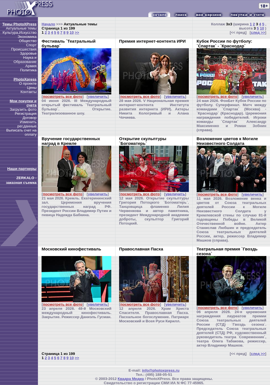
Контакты (28, 92)
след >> (258, 32)
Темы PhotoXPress (19, 24)
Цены (32, 88)
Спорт (31, 45)
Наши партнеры (22, 169)
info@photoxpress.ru (160, 370)
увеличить (97, 96)
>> (77, 32)
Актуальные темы (21, 28)
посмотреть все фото (62, 96)
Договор (30, 118)
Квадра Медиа (131, 379)
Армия (31, 66)
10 (71, 32)
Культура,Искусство (20, 32)
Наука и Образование (25, 59)
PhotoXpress (25, 79)
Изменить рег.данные (27, 124)
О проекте (28, 83)
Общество (28, 41)
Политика (28, 70)
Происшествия (24, 49)
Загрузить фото (23, 109)
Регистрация (26, 113)
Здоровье (28, 53)
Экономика (27, 37)
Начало (48, 24)
